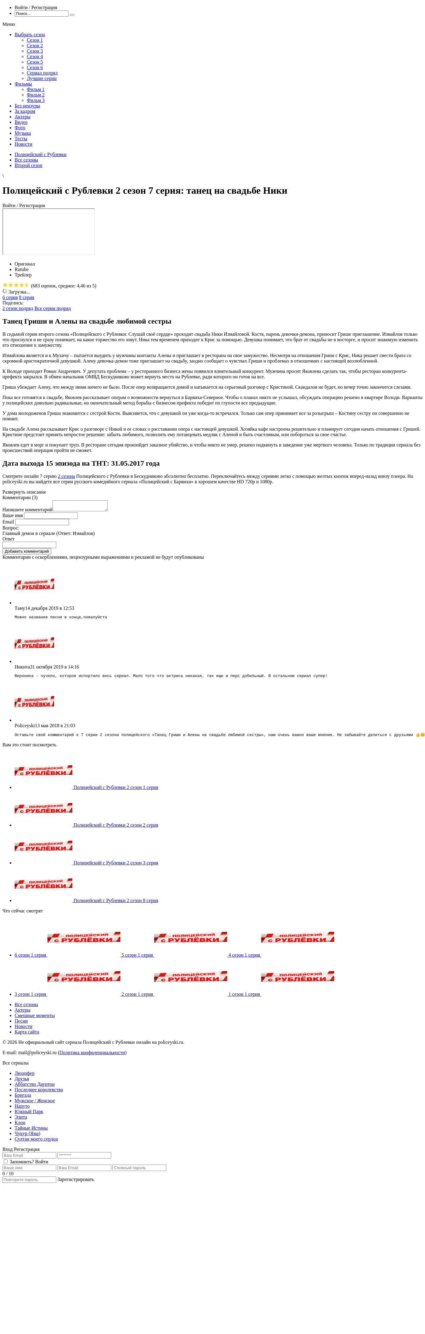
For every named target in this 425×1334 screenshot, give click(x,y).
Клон (20, 1126)
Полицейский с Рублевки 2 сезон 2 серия (116, 829)
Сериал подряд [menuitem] (42, 72)
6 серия (10, 297)
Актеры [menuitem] (22, 116)
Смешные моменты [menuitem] (35, 1019)
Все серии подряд (52, 308)
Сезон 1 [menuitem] (35, 40)
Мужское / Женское (35, 1104)
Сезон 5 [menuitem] (35, 61)
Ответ (8, 540)
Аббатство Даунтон (35, 1088)
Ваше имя (12, 517)
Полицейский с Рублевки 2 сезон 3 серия (116, 867)
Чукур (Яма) (27, 1137)
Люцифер (24, 1077)
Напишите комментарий (27, 511)
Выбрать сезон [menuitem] (30, 34)
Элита (21, 1121)
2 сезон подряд (17, 308)
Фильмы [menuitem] (23, 83)
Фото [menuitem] (20, 127)
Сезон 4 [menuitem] (35, 56)
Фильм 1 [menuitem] (36, 89)
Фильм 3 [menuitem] (36, 100)
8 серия (26, 297)
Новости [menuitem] (23, 144)
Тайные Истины (31, 1132)
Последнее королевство (39, 1093)
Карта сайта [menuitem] (27, 1036)
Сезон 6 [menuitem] (35, 67)
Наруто (22, 1110)
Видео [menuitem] (21, 122)
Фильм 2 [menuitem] (36, 94)
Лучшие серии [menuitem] (42, 78)
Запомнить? (22, 1166)
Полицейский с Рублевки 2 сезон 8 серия (116, 904)
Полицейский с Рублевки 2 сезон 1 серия (116, 791)
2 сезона (66, 476)
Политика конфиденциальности (92, 1056)
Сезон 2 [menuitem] (35, 45)
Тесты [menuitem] (21, 138)
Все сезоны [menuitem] (26, 1008)
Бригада (23, 1099)
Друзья (22, 1083)
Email (8, 523)
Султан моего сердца (36, 1143)
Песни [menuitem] (21, 1025)
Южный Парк (29, 1115)
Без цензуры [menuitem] (27, 105)
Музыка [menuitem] (23, 133)
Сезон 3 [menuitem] (35, 51)
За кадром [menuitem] (25, 111)
